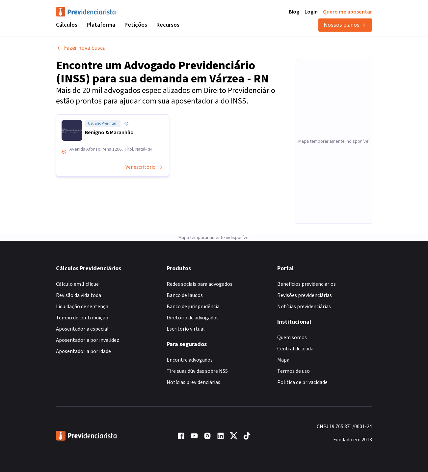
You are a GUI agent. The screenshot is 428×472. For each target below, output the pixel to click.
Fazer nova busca (81, 48)
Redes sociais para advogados (199, 284)
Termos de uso (293, 371)
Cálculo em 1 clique (77, 284)
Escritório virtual (186, 329)
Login (311, 11)
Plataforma (101, 25)
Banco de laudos (185, 295)
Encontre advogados (190, 360)
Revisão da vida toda (78, 295)
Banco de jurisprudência (193, 307)
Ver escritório (144, 167)
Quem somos (292, 337)
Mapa (283, 360)
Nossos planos (345, 25)
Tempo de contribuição (82, 318)
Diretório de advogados (193, 318)
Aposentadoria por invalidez (87, 340)
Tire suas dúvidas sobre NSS (197, 371)
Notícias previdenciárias (193, 382)
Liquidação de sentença (82, 307)
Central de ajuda (295, 349)
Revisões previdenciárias (304, 295)
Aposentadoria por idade (83, 351)
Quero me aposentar (347, 11)
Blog (294, 11)
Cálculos (66, 25)
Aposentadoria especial (82, 329)
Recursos (167, 25)
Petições (135, 25)
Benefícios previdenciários (306, 284)
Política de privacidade (302, 382)
